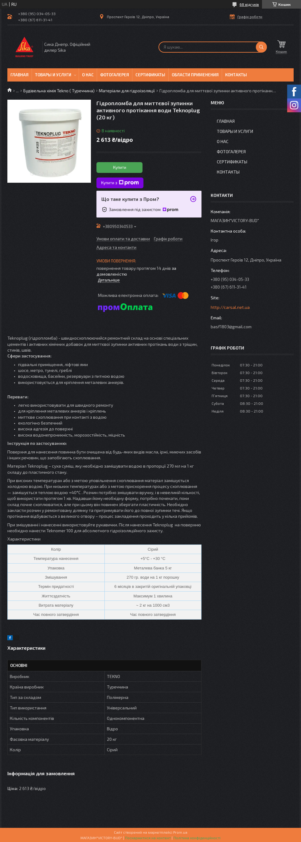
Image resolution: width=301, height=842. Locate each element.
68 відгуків (249, 4)
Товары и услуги (53, 74)
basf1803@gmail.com (231, 326)
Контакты (236, 74)
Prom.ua (180, 832)
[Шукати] (261, 47)
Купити (119, 167)
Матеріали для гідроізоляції (127, 90)
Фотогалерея (114, 74)
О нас (88, 74)
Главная (19, 74)
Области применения (195, 74)
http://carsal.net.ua (230, 307)
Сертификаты (150, 74)
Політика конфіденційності (197, 838)
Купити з (120, 183)
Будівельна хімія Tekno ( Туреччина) (59, 90)
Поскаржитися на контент (148, 838)
